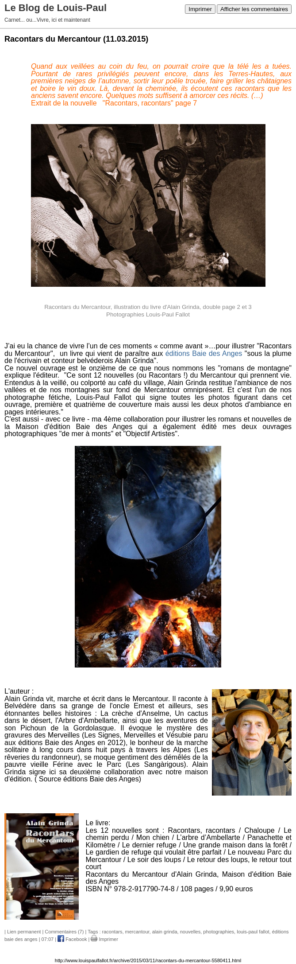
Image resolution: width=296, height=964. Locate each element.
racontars (112, 931)
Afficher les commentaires (254, 9)
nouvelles (190, 931)
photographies (218, 931)
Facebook (72, 939)
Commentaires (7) (64, 931)
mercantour (137, 931)
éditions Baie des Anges (205, 353)
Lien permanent (24, 931)
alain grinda (164, 931)
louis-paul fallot (253, 931)
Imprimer (200, 9)
